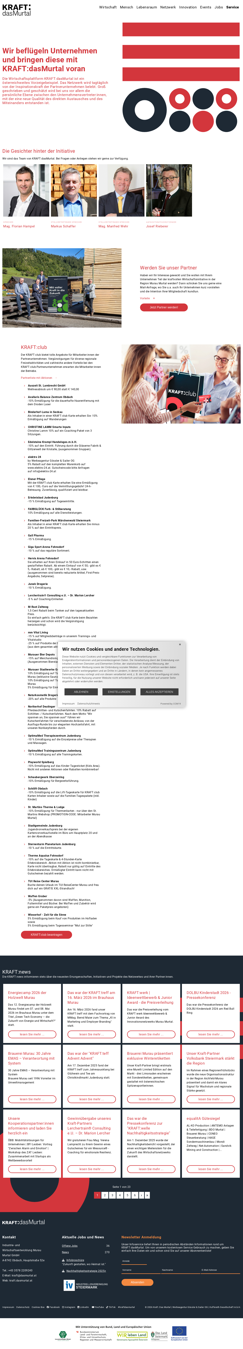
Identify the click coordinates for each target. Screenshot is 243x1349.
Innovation (188, 7)
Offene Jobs (70, 1245)
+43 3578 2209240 (20, 1270)
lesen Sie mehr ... (32, 1034)
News (65, 1252)
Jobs (219, 7)
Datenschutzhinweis (88, 703)
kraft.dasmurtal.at (20, 1280)
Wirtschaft (108, 7)
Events (205, 7)
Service (232, 7)
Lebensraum (147, 7)
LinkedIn (83, 1307)
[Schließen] (180, 644)
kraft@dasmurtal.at (24, 1275)
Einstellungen (119, 691)
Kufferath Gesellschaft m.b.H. (225, 1307)
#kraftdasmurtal (126, 1307)
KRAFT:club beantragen (46, 934)
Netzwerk (168, 7)
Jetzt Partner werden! (164, 307)
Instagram (68, 1307)
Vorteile (145, 298)
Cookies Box (38, 1307)
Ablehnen (81, 691)
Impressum (8, 1307)
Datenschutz (23, 1307)
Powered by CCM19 (170, 703)
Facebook (53, 1307)
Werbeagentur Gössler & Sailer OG (190, 1307)
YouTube (97, 1307)
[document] (121, 667)
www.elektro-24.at (39, 467)
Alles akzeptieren (159, 691)
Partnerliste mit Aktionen (36, 377)
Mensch (126, 7)
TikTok (111, 1307)
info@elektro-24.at (44, 471)
